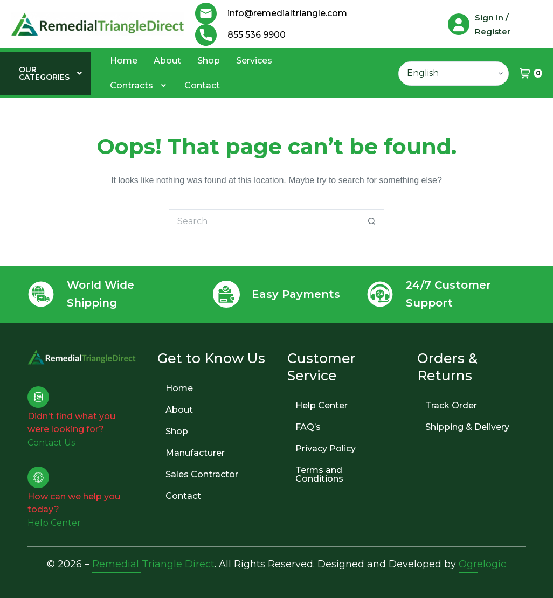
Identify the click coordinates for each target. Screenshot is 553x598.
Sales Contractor (201, 474)
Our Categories (52, 73)
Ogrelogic (482, 564)
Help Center (321, 405)
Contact (202, 85)
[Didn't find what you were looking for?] (38, 397)
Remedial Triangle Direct (153, 564)
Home (123, 60)
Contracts (139, 85)
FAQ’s (308, 427)
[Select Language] (453, 73)
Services (254, 60)
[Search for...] (264, 221)
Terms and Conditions (319, 474)
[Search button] (372, 221)
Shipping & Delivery (467, 427)
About (167, 60)
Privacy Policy (325, 448)
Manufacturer (195, 453)
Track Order (451, 405)
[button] (52, 73)
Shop (208, 60)
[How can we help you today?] (38, 477)
